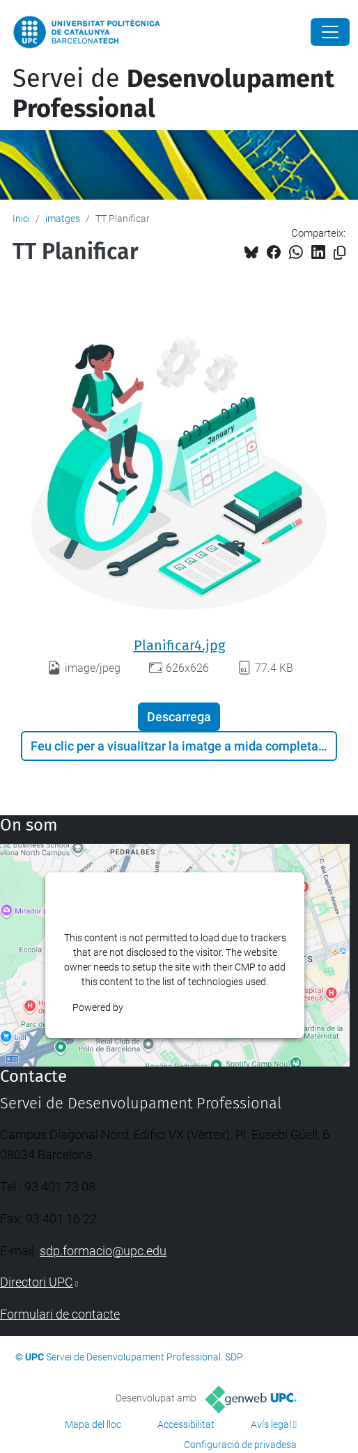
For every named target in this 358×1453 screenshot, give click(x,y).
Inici (21, 218)
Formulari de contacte (60, 1314)
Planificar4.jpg (179, 645)
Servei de (173, 93)
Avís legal (271, 1424)
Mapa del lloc (93, 1424)
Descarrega (179, 716)
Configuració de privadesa (240, 1444)
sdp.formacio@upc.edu (103, 1250)
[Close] (330, 32)
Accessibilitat (186, 1424)
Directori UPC (36, 1282)
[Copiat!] (339, 253)
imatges (62, 218)
